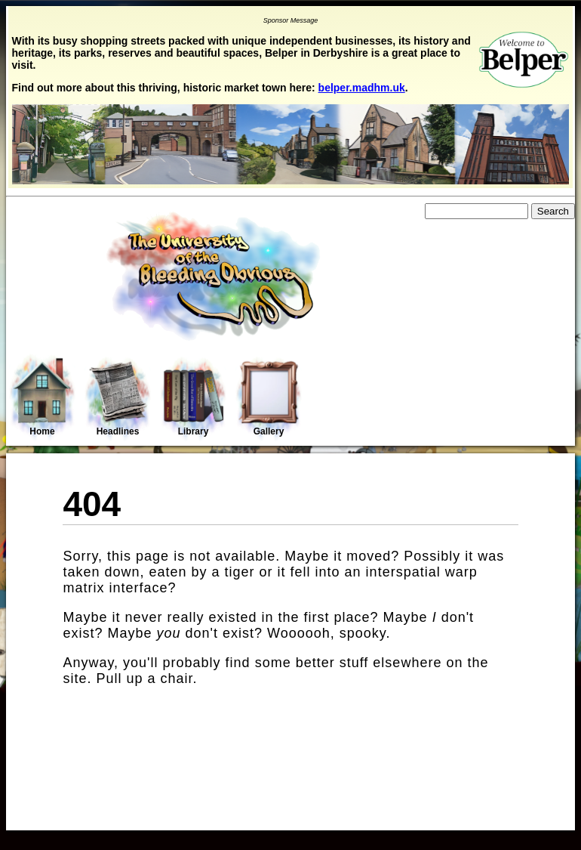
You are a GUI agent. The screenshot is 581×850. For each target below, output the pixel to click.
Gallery (268, 398)
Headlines (118, 398)
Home (42, 397)
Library (193, 398)
